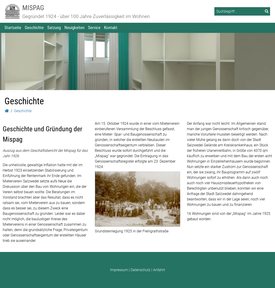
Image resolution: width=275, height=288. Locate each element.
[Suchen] (267, 11)
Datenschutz (140, 270)
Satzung (54, 27)
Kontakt (110, 27)
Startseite (13, 27)
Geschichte (34, 27)
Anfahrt (159, 270)
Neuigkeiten (74, 27)
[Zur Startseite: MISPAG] (12, 11)
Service (94, 27)
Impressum (119, 270)
